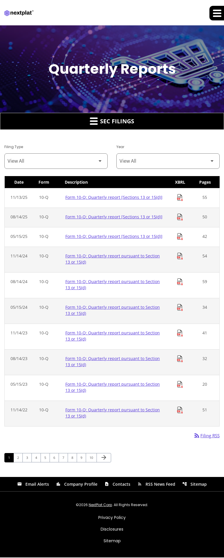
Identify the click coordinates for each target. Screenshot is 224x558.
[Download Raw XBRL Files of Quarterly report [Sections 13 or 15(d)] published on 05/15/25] (179, 237)
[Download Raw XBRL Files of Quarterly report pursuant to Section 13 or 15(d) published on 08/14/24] (179, 282)
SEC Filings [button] (112, 121)
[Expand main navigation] (216, 13)
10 (93, 458)
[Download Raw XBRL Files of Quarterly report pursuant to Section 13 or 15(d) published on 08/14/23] (179, 359)
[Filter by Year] (168, 161)
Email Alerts (33, 484)
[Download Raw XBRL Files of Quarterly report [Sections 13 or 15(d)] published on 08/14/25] (179, 217)
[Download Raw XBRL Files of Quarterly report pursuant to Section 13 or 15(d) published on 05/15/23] (179, 384)
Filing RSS (206, 436)
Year (120, 147)
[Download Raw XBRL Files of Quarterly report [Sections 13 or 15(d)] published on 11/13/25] (179, 197)
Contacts (117, 484)
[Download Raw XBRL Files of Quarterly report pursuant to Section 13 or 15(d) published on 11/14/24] (179, 256)
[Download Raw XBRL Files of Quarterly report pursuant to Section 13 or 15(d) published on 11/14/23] (179, 333)
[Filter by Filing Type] (56, 161)
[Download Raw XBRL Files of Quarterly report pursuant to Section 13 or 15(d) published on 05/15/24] (179, 307)
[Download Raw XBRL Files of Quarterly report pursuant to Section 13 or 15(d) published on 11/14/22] (179, 410)
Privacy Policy (112, 518)
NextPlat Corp (100, 505)
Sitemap (194, 484)
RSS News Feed (156, 484)
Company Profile (76, 484)
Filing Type (13, 147)
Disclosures (112, 530)
